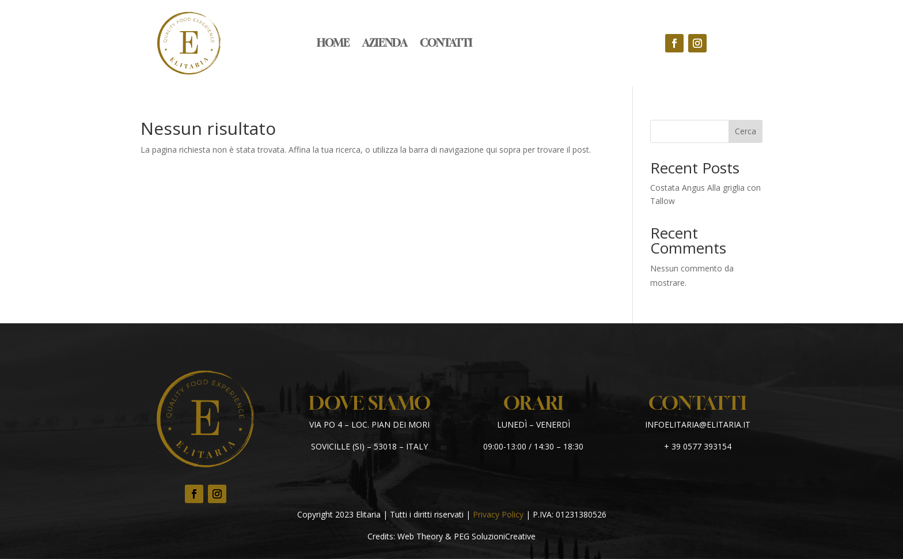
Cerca (745, 131)
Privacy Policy (498, 514)
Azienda (384, 44)
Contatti (446, 44)
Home (333, 44)
